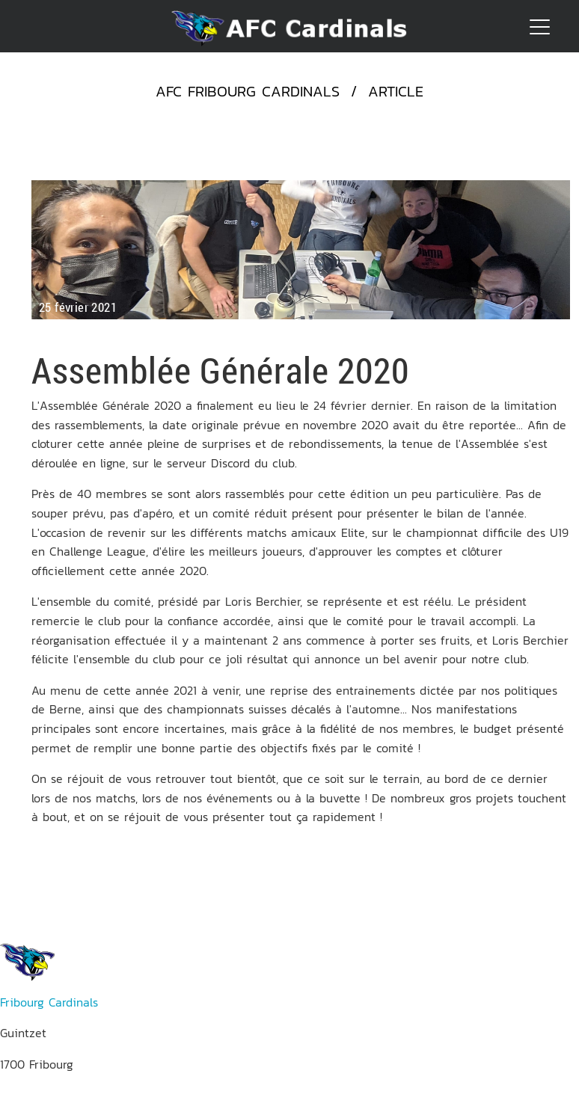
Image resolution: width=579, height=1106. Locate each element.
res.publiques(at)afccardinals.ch (85, 1096)
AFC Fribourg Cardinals (248, 91)
